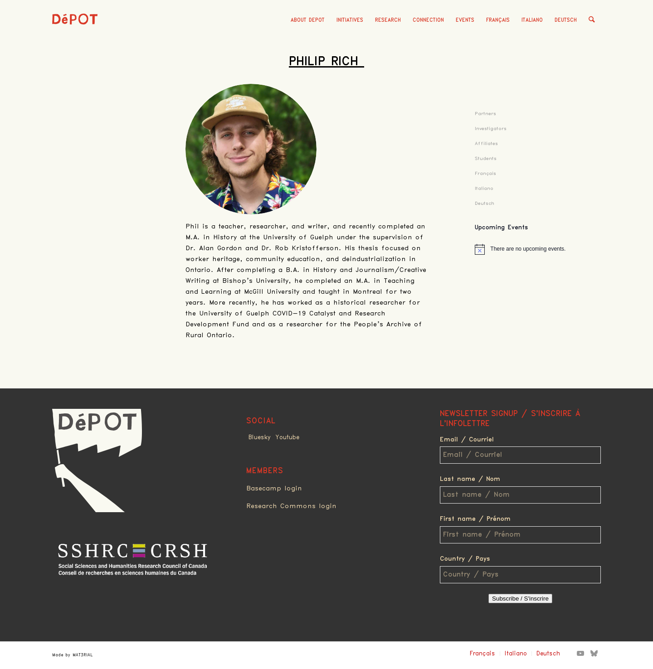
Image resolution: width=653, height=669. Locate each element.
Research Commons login (291, 506)
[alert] (538, 249)
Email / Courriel (467, 439)
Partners (485, 113)
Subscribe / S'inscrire (520, 598)
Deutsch (566, 20)
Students (486, 158)
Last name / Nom (470, 479)
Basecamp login (274, 489)
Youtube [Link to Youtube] (287, 437)
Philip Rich (326, 61)
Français (498, 20)
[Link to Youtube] (580, 653)
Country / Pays (465, 558)
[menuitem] (308, 20)
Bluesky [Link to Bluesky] (260, 437)
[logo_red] (74, 34)
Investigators (491, 128)
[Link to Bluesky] (594, 653)
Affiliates (486, 143)
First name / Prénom (475, 519)
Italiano (532, 20)
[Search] (592, 20)
